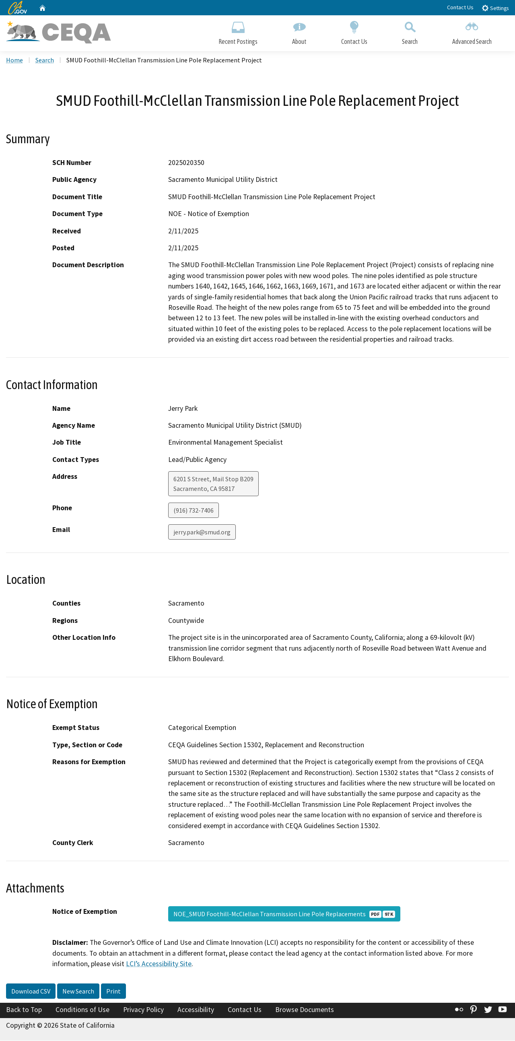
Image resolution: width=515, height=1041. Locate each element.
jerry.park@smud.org (202, 533)
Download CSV (30, 992)
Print (113, 992)
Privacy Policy (143, 1010)
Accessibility (195, 1010)
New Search (78, 992)
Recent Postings (238, 31)
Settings (495, 8)
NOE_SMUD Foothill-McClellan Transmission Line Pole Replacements (284, 915)
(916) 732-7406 (193, 511)
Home (14, 61)
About (299, 31)
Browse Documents (304, 1010)
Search (410, 31)
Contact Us (460, 7)
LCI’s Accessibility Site (159, 964)
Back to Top (24, 1010)
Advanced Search (472, 31)
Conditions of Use (82, 1010)
